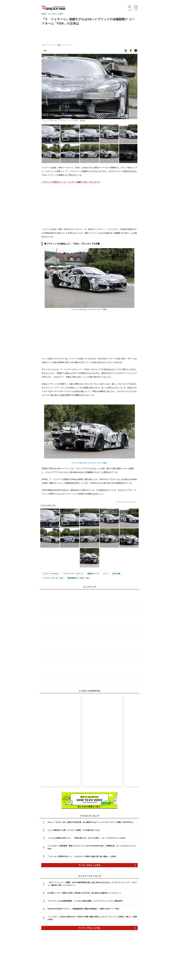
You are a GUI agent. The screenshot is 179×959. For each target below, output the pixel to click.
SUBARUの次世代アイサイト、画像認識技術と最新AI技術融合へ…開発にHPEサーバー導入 (83, 909)
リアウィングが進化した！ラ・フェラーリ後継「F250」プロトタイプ (71, 182)
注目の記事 (116, 574)
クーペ (105, 574)
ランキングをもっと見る (89, 865)
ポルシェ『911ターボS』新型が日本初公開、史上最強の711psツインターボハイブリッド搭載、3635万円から (90, 822)
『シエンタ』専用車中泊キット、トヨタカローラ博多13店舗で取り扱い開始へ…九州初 (81, 856)
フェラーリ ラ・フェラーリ (73, 574)
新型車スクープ (93, 574)
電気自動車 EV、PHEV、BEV (78, 578)
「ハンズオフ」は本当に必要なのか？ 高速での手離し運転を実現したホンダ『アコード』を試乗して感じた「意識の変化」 (92, 918)
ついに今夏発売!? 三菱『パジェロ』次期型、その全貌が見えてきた (73, 830)
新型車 (61, 14)
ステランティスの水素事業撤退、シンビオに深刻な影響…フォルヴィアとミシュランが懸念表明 (84, 901)
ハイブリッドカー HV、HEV (53, 578)
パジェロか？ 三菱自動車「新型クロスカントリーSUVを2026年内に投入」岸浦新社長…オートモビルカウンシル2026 (91, 847)
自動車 (44, 14)
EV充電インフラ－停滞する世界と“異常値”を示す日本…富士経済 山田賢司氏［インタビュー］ (84, 893)
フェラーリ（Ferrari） (51, 574)
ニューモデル (52, 14)
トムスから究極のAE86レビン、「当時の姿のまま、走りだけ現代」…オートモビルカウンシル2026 (86, 838)
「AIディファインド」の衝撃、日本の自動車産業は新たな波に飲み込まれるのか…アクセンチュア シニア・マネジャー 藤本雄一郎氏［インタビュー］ (92, 883)
